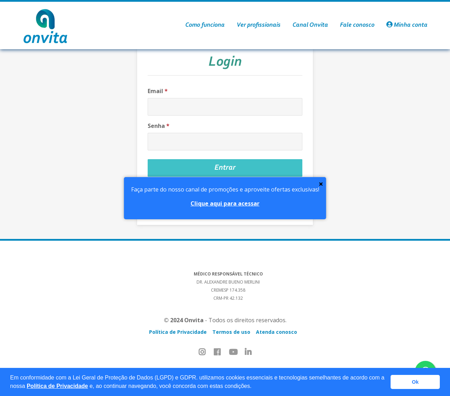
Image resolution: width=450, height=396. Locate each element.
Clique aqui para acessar (225, 203)
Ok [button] (415, 382)
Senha (158, 126)
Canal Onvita (310, 25)
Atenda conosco (276, 332)
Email (158, 91)
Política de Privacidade (57, 386)
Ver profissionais (259, 25)
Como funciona (205, 25)
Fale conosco (357, 25)
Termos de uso (231, 332)
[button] (254, 387)
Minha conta (407, 25)
